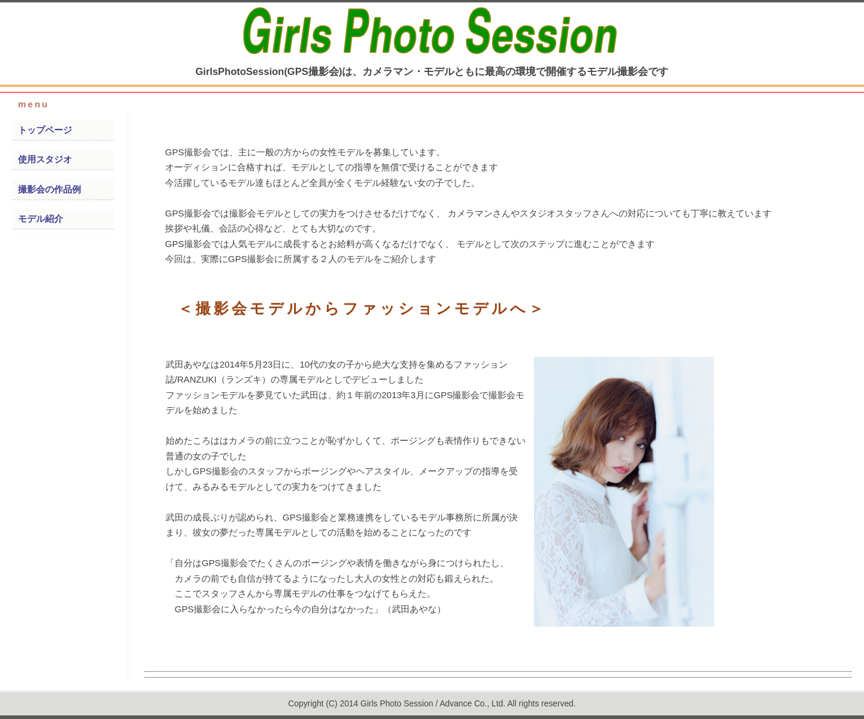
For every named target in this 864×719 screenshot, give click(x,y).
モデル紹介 (40, 218)
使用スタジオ (45, 159)
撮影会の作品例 (49, 189)
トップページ (45, 130)
